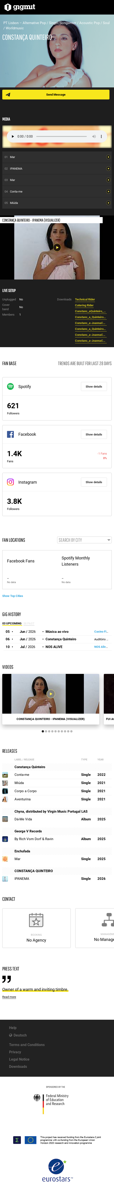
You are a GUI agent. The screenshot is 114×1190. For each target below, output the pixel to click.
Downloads (18, 1066)
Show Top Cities (12, 596)
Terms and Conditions (27, 1045)
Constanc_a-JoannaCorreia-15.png (91, 323)
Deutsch (20, 1035)
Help (13, 1028)
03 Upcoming (12, 623)
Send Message (55, 94)
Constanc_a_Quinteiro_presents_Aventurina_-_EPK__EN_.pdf (91, 329)
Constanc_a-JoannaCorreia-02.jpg (91, 334)
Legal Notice (19, 1059)
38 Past (28, 623)
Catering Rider (84, 305)
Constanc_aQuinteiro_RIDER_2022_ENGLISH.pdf (91, 311)
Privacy (15, 1052)
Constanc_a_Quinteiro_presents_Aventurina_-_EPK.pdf (91, 317)
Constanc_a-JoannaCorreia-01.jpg (91, 340)
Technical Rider (85, 299)
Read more (9, 997)
